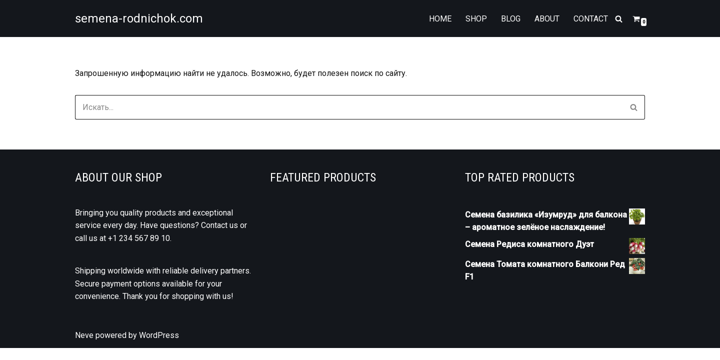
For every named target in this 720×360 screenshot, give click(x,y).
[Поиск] (618, 18)
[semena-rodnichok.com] (139, 18)
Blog (510, 19)
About (547, 19)
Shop (476, 19)
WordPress (159, 347)
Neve (84, 347)
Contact (591, 19)
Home (440, 19)
